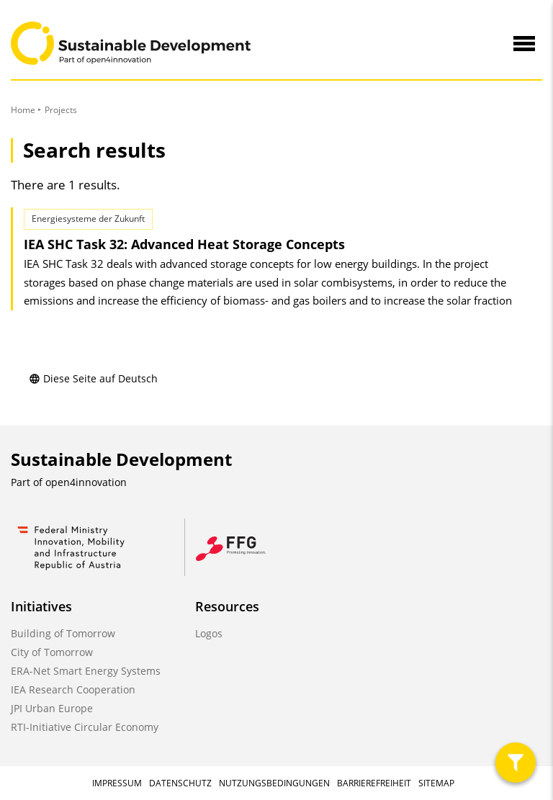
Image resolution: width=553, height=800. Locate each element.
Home (23, 110)
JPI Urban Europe (52, 708)
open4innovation (86, 482)
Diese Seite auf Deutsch (93, 378)
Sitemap (436, 783)
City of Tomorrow (52, 652)
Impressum (117, 783)
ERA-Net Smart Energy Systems (86, 671)
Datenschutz (180, 783)
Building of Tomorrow (63, 633)
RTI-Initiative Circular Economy (84, 727)
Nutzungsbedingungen (274, 783)
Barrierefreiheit (374, 783)
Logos (208, 633)
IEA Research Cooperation (73, 689)
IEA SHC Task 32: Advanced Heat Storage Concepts (184, 244)
